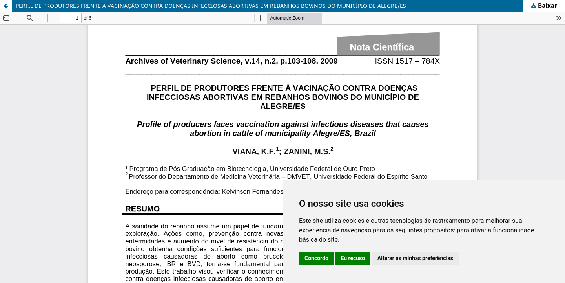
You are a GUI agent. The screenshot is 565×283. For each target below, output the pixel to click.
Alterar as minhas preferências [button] (415, 258)
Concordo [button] (316, 258)
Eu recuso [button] (353, 258)
